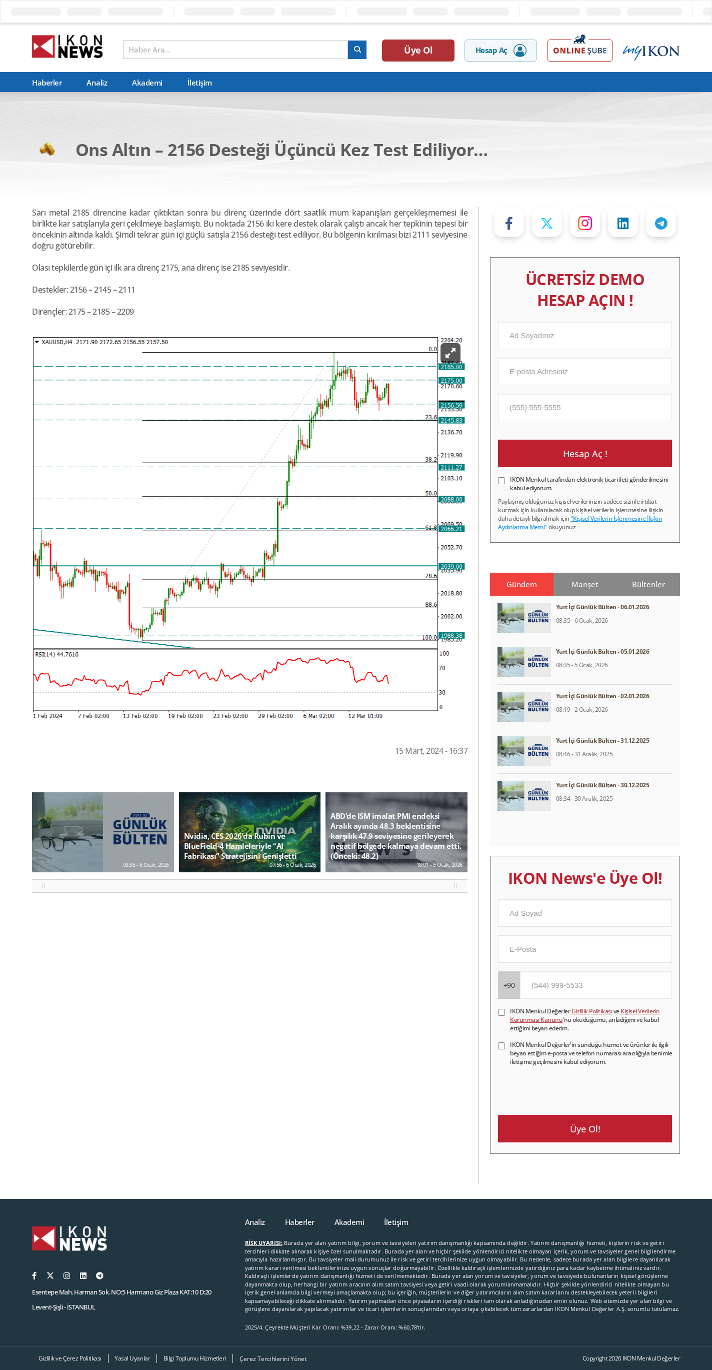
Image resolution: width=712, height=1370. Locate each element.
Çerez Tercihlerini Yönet (273, 1358)
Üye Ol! (585, 1129)
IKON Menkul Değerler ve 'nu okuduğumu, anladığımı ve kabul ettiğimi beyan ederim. (585, 1019)
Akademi (147, 83)
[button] (43, 886)
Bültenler (648, 584)
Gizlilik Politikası (592, 1011)
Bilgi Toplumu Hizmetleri (195, 1358)
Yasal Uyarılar (132, 1358)
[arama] (357, 50)
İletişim (200, 83)
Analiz (96, 83)
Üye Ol (418, 50)
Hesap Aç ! (585, 454)
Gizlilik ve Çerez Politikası (70, 1358)
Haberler (47, 83)
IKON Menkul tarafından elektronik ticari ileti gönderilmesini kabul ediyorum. (589, 483)
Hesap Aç (501, 50)
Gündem (521, 584)
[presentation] (574, 1085)
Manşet (585, 584)
